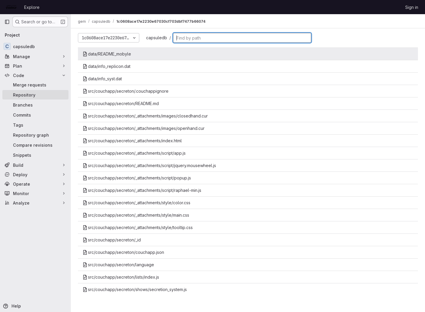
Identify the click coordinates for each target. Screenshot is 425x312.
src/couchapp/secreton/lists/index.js (121, 277)
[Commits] (35, 115)
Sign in (411, 7)
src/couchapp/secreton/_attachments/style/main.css (136, 215)
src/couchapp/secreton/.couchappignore (126, 91)
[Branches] (35, 105)
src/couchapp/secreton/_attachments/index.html (132, 140)
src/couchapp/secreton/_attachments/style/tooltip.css (138, 227)
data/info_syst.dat (102, 78)
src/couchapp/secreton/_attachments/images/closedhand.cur (145, 115)
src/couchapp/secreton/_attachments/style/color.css (136, 202)
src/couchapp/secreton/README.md (121, 103)
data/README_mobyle (107, 53)
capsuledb (156, 37)
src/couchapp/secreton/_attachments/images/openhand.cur (144, 128)
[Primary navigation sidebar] (7, 22)
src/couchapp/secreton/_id (112, 239)
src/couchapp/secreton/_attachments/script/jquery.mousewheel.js (149, 165)
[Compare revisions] (35, 145)
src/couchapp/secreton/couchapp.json (123, 252)
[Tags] (35, 125)
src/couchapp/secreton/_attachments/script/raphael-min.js (142, 190)
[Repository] (35, 94)
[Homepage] (11, 7)
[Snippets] (35, 155)
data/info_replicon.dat (106, 66)
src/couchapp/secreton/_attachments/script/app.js (134, 153)
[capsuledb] (35, 46)
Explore (32, 7)
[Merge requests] (35, 84)
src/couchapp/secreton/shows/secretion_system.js (135, 289)
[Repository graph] (35, 135)
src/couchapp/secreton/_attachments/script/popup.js (137, 177)
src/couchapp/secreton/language (118, 264)
